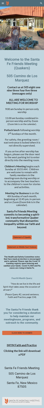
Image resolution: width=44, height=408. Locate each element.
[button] (3, 3)
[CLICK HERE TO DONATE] (22, 333)
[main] (22, 141)
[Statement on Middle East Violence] (22, 247)
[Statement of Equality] (22, 237)
